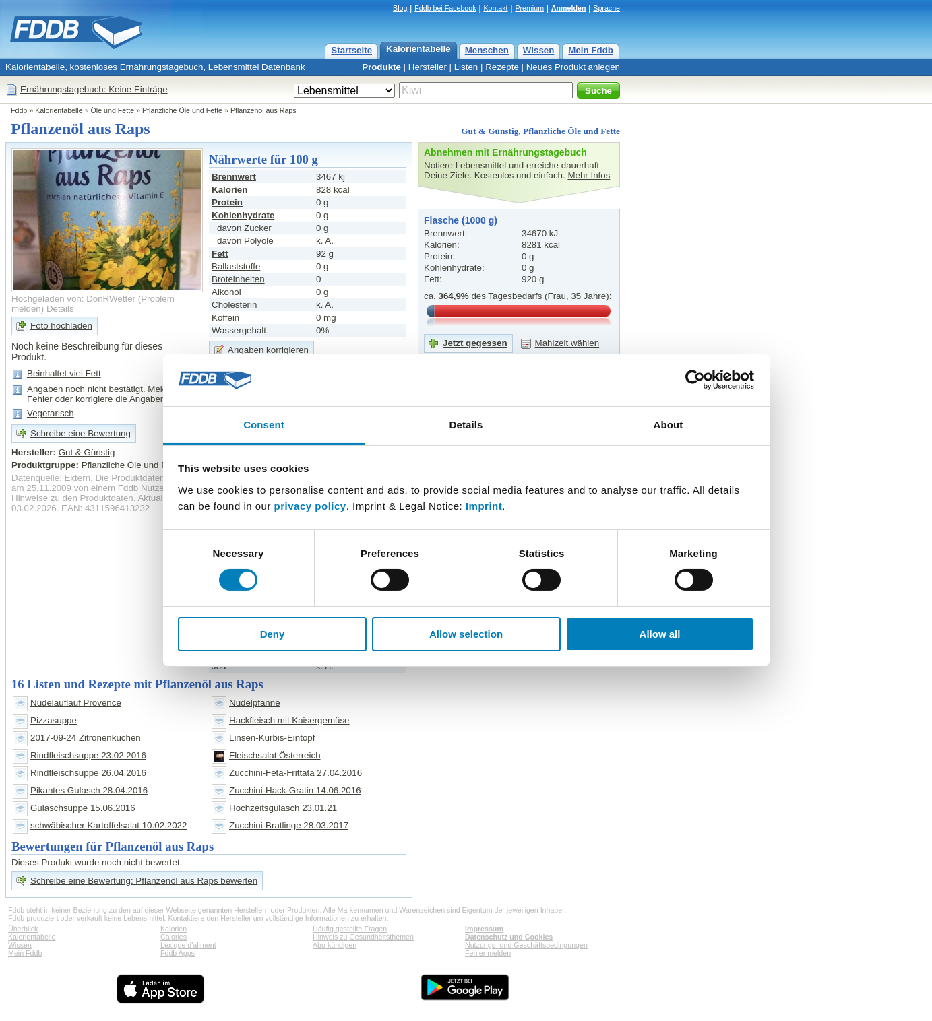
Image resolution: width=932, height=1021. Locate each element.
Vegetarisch (50, 413)
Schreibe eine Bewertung (80, 433)
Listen (466, 67)
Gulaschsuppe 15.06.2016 (82, 808)
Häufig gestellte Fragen (350, 929)
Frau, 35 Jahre (577, 296)
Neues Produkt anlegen (573, 67)
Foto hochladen (61, 326)
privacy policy (310, 506)
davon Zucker (244, 228)
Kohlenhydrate (243, 215)
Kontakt (495, 8)
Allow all (660, 634)
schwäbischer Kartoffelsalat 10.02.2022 (108, 825)
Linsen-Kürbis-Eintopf (272, 738)
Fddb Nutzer (142, 488)
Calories (173, 937)
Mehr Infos (588, 175)
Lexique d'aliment (188, 945)
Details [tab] (466, 424)
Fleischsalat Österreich (275, 755)
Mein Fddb (590, 50)
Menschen (487, 50)
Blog (400, 8)
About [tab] (668, 424)
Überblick (23, 929)
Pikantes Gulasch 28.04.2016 (89, 790)
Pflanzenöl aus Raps (263, 110)
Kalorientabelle (418, 49)
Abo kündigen (334, 945)
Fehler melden (488, 953)
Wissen (539, 50)
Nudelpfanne (254, 703)
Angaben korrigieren (268, 350)
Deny (272, 634)
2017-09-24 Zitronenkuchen (85, 738)
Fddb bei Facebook (445, 8)
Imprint (484, 506)
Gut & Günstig (489, 131)
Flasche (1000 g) (460, 220)
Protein (227, 202)
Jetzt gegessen (475, 343)
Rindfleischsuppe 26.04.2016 (88, 773)
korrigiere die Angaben (120, 399)
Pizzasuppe (53, 720)
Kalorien (173, 929)
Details (60, 309)
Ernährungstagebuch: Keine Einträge (94, 89)
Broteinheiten (238, 279)
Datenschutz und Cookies (509, 937)
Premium (529, 8)
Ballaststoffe (236, 266)
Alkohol (226, 292)
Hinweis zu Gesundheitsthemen (363, 937)
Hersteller (427, 67)
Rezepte (502, 67)
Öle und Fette (113, 110)
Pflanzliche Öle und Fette (182, 110)
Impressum (484, 929)
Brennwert (234, 177)
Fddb (19, 110)
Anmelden (568, 8)
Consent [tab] (263, 424)
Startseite (351, 50)
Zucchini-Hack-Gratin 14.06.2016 (295, 790)
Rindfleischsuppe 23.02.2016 (88, 755)
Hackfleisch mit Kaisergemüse (289, 720)
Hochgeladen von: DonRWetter (73, 299)
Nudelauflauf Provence (75, 703)
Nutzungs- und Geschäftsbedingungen (526, 945)
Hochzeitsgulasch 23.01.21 (283, 808)
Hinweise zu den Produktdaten (72, 498)
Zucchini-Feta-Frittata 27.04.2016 (295, 773)
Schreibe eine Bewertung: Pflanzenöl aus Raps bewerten (143, 881)
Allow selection (466, 634)
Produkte (381, 67)
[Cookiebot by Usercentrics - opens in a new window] (695, 380)
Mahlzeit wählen (567, 343)
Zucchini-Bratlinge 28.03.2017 (288, 825)
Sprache (606, 8)
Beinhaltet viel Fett (64, 373)
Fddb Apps (177, 953)
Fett (220, 254)
